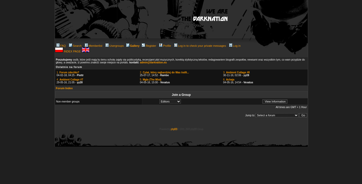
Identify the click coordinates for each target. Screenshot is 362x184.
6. (229, 79)
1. (68, 72)
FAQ (61, 45)
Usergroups (115, 45)
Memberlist (93, 45)
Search (75, 45)
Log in (235, 45)
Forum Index (64, 88)
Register (149, 45)
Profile (165, 45)
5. (150, 79)
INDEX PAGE (72, 51)
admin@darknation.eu (153, 62)
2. (164, 72)
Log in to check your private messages (200, 45)
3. (236, 72)
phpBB (174, 129)
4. (70, 79)
